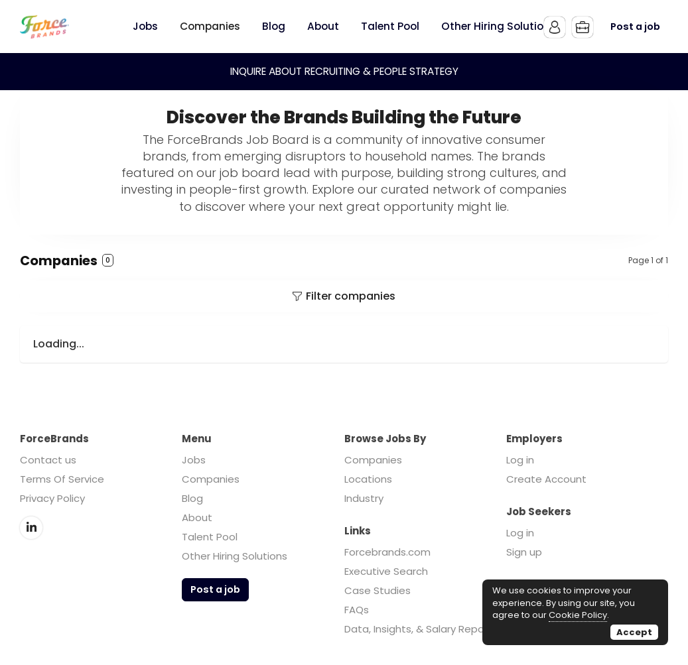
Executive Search (386, 571)
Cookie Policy (578, 615)
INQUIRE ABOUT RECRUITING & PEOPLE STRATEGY (344, 71)
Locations (368, 479)
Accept (634, 632)
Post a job (635, 26)
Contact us (48, 460)
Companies (211, 479)
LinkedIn (31, 527)
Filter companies (350, 296)
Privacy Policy (52, 498)
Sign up (524, 552)
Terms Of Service (62, 479)
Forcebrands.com (387, 552)
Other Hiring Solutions (234, 556)
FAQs (356, 610)
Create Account (546, 479)
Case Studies (377, 590)
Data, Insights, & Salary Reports (421, 629)
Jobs (194, 460)
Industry (363, 498)
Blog (192, 498)
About (197, 517)
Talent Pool (210, 537)
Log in (520, 460)
